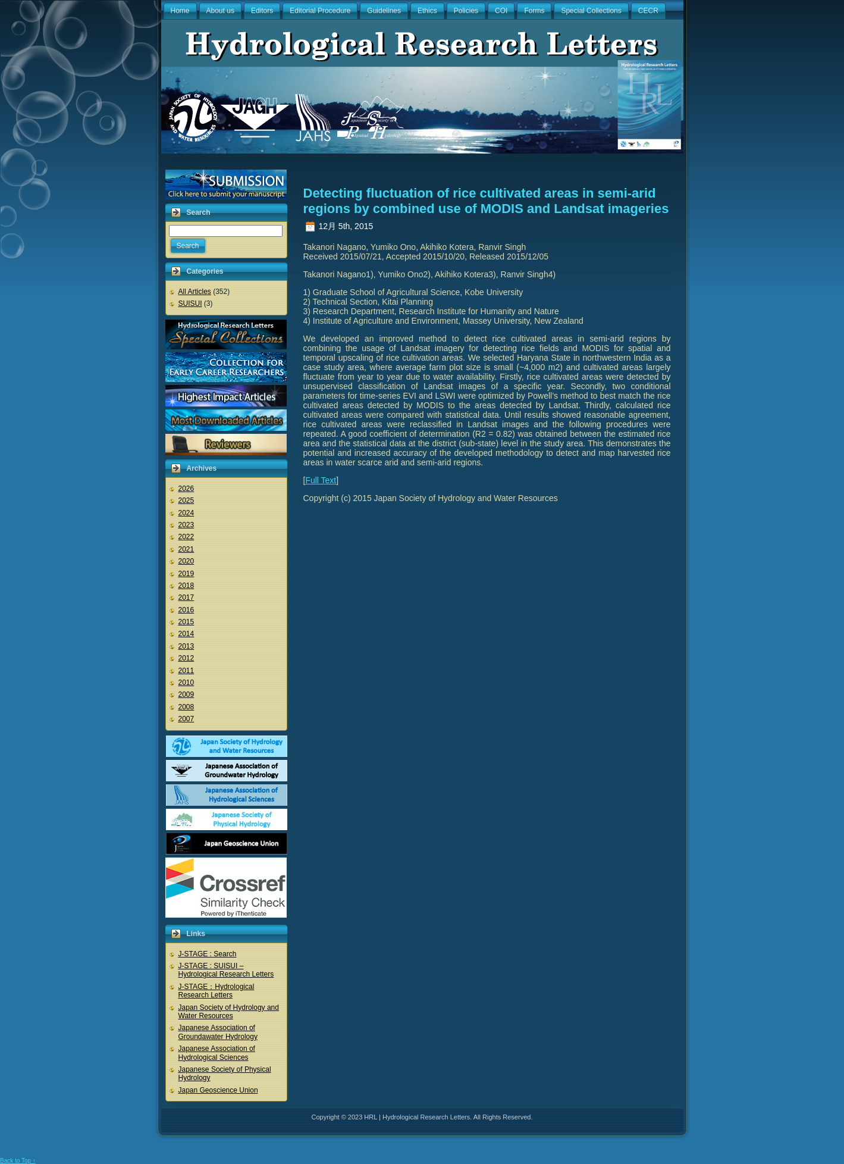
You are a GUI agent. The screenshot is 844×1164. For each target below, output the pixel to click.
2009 (186, 694)
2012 (186, 658)
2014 (186, 634)
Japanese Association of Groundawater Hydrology (218, 1032)
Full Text (320, 480)
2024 (186, 513)
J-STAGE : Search (207, 954)
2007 (186, 719)
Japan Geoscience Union (218, 1090)
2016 (186, 610)
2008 (186, 707)
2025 (186, 500)
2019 (186, 574)
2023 (186, 525)
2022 (186, 537)
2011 (186, 671)
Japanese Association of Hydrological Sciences (216, 1052)
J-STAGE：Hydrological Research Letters (216, 990)
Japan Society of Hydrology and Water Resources (228, 1011)
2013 (186, 646)
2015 (186, 622)
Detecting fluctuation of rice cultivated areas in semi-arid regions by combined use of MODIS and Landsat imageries (486, 201)
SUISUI (190, 303)
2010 (186, 682)
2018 (186, 585)
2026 (186, 488)
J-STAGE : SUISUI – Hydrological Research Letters (226, 970)
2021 (186, 549)
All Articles (194, 291)
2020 (186, 561)
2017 (186, 597)
